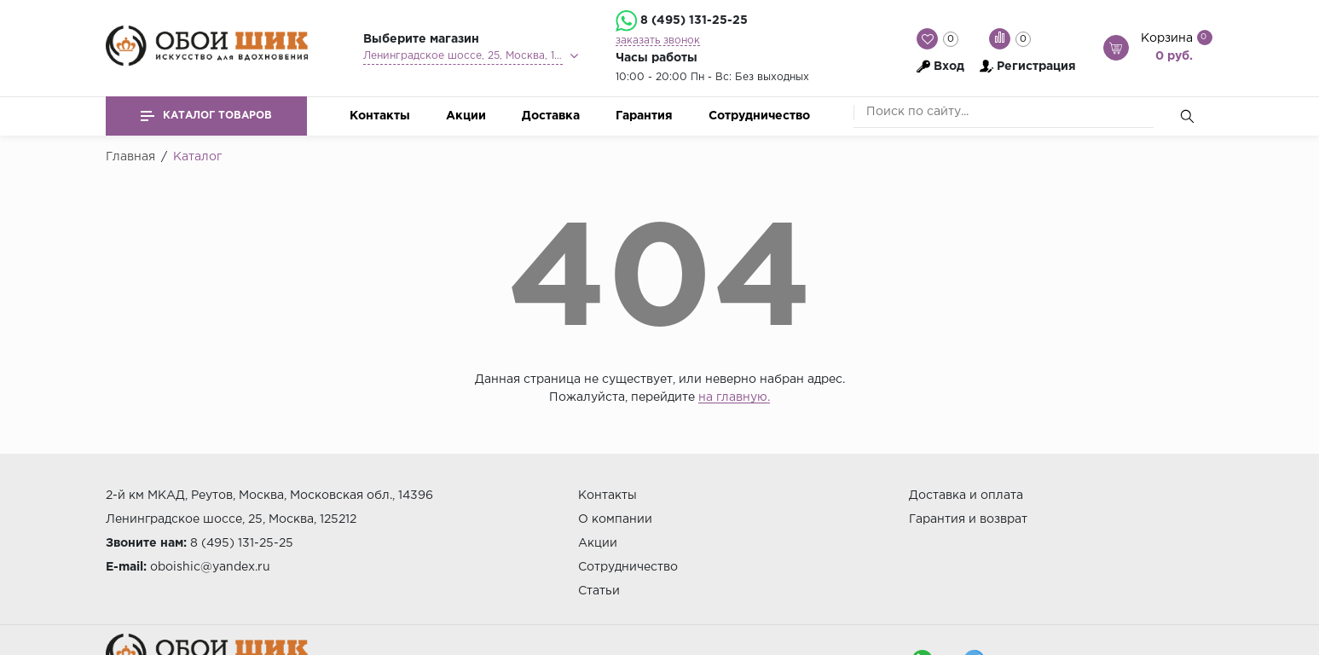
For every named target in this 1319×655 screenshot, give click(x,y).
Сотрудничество (759, 116)
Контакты (380, 116)
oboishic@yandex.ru (210, 567)
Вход (949, 66)
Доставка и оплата (966, 495)
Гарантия (644, 116)
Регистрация (1036, 66)
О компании (615, 519)
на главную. (734, 397)
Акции (466, 116)
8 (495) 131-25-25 (694, 20)
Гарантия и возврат (968, 519)
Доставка (551, 116)
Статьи (599, 591)
